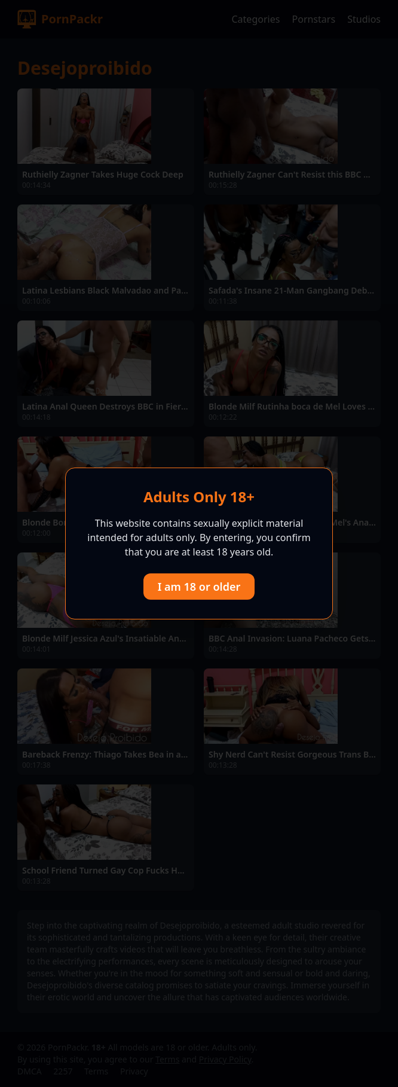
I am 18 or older (199, 586)
